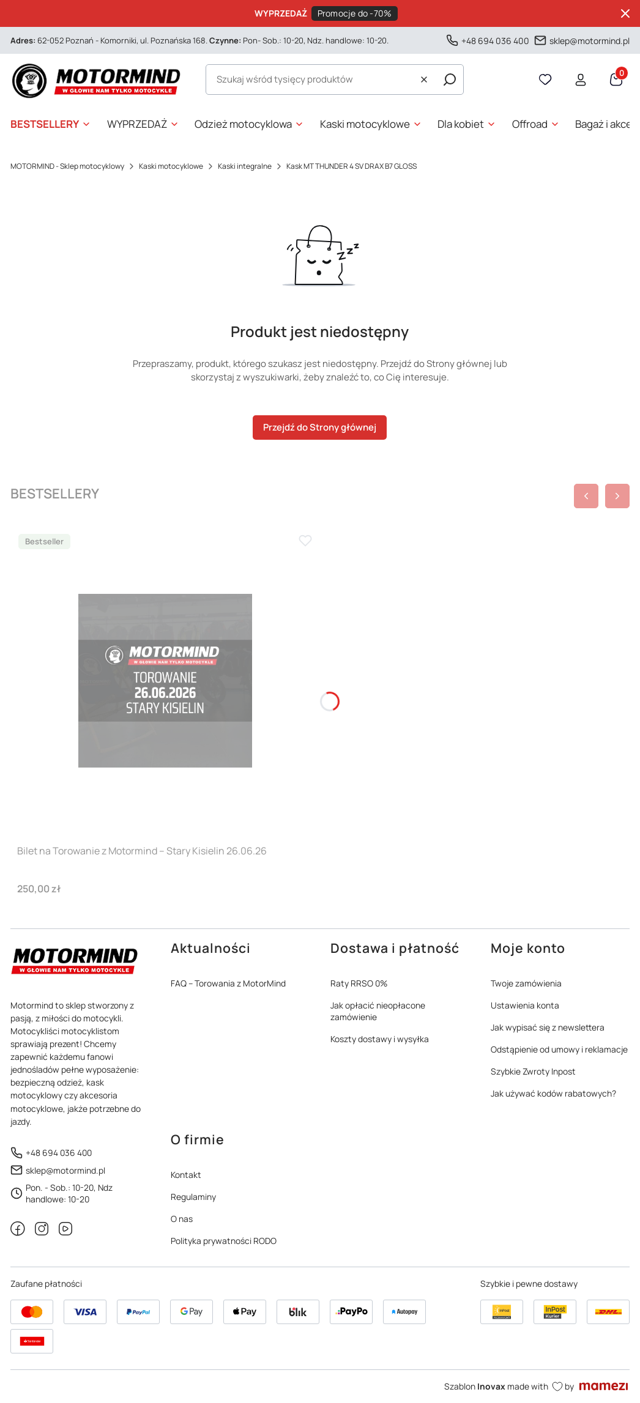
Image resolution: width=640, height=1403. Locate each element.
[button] (450, 79)
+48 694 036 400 (495, 40)
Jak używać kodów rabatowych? (553, 1093)
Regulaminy (193, 1196)
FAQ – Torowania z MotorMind (228, 983)
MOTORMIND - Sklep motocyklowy (67, 166)
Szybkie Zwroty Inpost (533, 1071)
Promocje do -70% (355, 13)
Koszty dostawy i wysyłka (379, 1039)
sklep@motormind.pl (589, 40)
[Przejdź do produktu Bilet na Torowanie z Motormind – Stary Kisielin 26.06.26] (165, 681)
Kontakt (186, 1174)
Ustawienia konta (525, 1005)
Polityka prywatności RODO (224, 1240)
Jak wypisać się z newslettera (548, 1027)
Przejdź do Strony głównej (319, 427)
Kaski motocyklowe (171, 166)
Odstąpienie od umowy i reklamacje (559, 1049)
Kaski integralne (245, 166)
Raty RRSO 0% (358, 983)
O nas (182, 1218)
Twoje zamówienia (526, 983)
